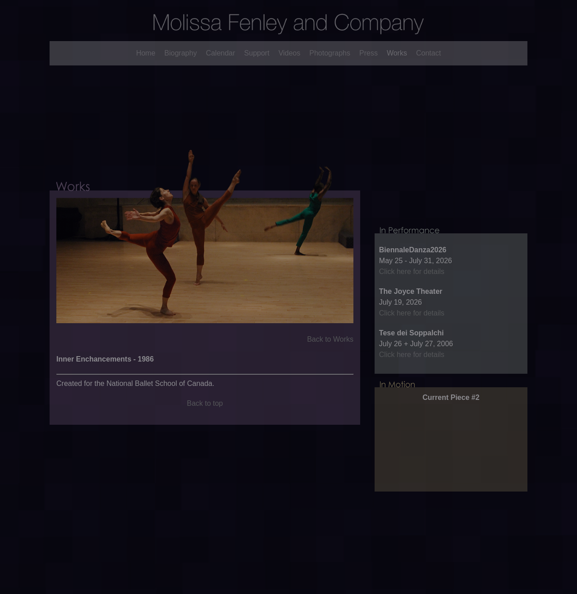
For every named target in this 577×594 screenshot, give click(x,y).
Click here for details (411, 293)
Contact (428, 53)
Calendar (220, 53)
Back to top (205, 416)
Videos (290, 53)
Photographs (329, 53)
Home (146, 53)
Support (257, 53)
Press (368, 53)
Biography (181, 53)
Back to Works (330, 352)
